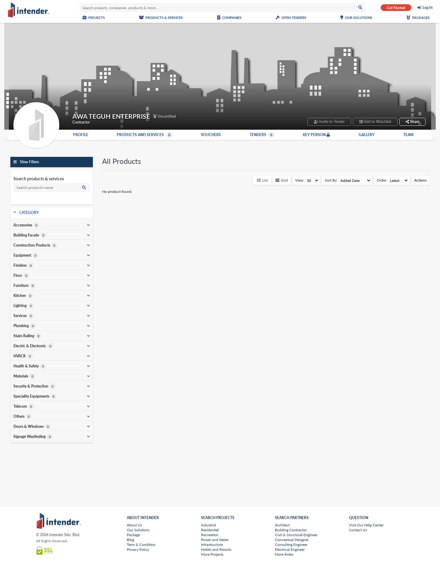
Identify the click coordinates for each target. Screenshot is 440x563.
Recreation (209, 534)
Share (412, 121)
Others (18, 416)
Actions (420, 180)
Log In (428, 7)
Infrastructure (212, 544)
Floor (17, 275)
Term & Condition (141, 544)
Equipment (22, 255)
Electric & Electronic (29, 346)
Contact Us (358, 530)
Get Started (396, 7)
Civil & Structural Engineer (296, 534)
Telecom (20, 406)
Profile (80, 135)
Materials (20, 376)
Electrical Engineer (290, 549)
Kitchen (19, 296)
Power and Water (215, 539)
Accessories (22, 225)
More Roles (284, 554)
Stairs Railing (23, 336)
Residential (210, 530)
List (262, 180)
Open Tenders (291, 18)
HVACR (19, 356)
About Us (134, 525)
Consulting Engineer (291, 544)
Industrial (208, 525)
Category (29, 212)
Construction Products (31, 245)
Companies (229, 18)
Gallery (367, 135)
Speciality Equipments (31, 396)
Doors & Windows (28, 426)
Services (20, 316)
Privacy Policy (138, 549)
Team (408, 135)
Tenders (262, 135)
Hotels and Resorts (216, 549)
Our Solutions (356, 18)
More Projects (212, 554)
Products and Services (144, 135)
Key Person (316, 135)
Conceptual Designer (292, 539)
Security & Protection (30, 386)
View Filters (29, 162)
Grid (282, 180)
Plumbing (21, 326)
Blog (130, 539)
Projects (93, 18)
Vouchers (211, 135)
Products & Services (161, 18)
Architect (282, 525)
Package (133, 534)
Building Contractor (291, 530)
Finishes (20, 265)
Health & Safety (26, 366)
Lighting (20, 306)
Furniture (20, 285)
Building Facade (26, 235)
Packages (418, 18)
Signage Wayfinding (29, 437)
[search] (51, 187)
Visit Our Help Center (366, 525)
